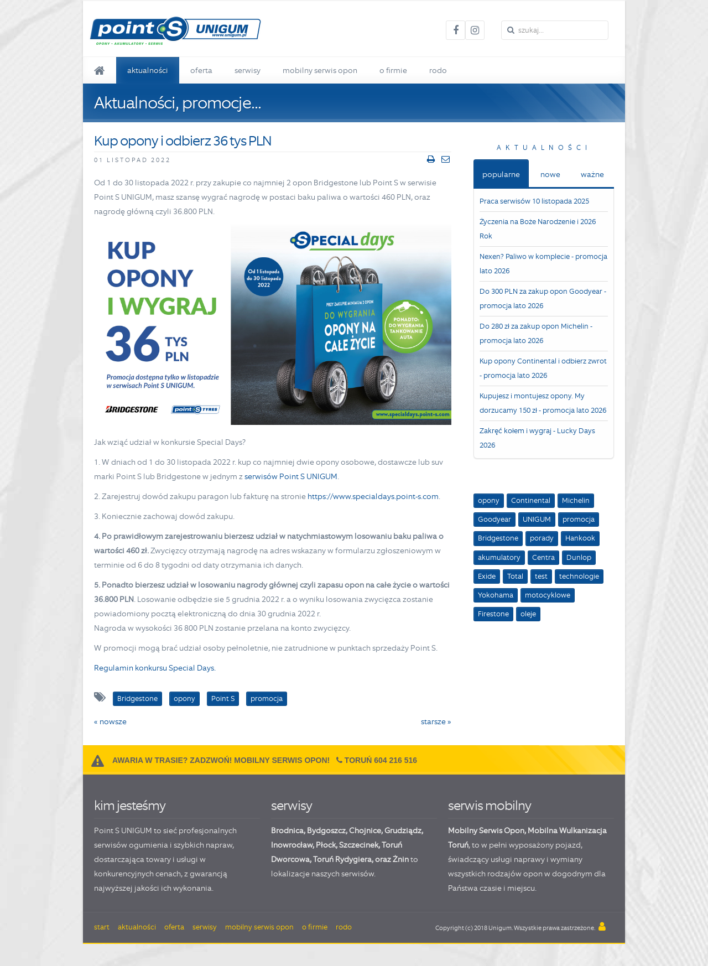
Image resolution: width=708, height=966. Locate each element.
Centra (543, 557)
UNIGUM (537, 519)
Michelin (576, 500)
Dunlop (578, 557)
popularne (501, 174)
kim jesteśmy (129, 805)
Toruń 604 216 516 (380, 760)
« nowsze (110, 721)
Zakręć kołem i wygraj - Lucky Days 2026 (537, 438)
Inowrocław (292, 845)
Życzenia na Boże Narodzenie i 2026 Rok (538, 229)
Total (515, 576)
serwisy (291, 805)
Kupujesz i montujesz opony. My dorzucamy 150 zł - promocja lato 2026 (543, 403)
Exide (487, 576)
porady (542, 538)
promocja (579, 519)
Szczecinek (358, 845)
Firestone (493, 614)
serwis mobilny (489, 805)
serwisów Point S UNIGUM (290, 476)
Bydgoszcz (326, 830)
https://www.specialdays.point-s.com (373, 496)
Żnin (401, 859)
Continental (530, 500)
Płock (326, 845)
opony (488, 500)
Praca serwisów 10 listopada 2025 (534, 201)
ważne (592, 174)
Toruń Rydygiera (342, 859)
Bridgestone (498, 538)
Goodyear (494, 519)
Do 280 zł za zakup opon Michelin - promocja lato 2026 (536, 333)
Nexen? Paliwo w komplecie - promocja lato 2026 (543, 264)
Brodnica (287, 830)
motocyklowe (547, 595)
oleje (528, 614)
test (541, 576)
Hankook (580, 538)
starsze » (436, 721)
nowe (550, 174)
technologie (579, 576)
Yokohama (495, 595)
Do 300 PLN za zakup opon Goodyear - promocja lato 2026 (543, 298)
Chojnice (365, 830)
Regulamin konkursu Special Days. (155, 668)
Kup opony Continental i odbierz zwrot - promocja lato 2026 (543, 368)
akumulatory (499, 557)
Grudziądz (402, 830)
